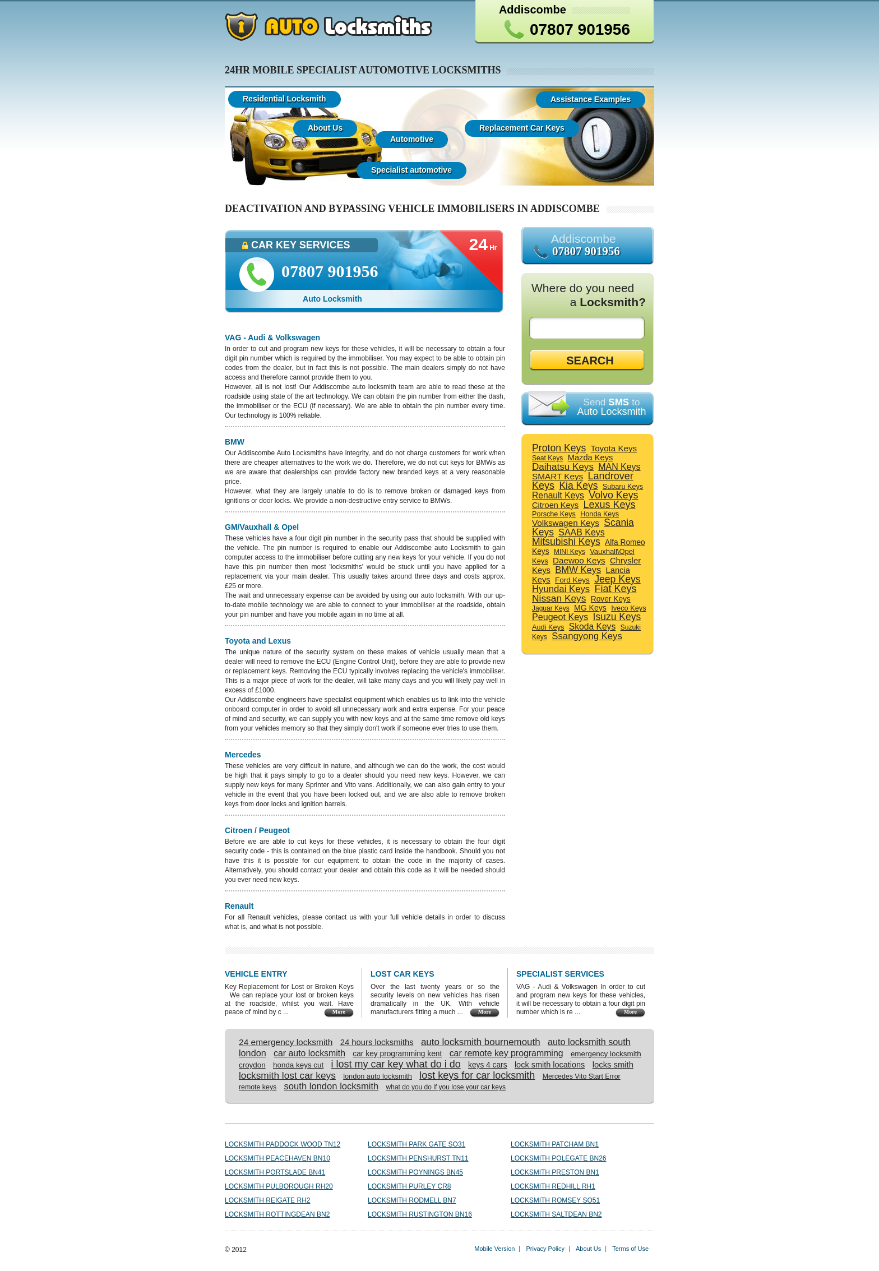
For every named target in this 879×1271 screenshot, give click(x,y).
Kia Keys (578, 485)
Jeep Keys (617, 579)
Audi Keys (548, 627)
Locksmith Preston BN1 (555, 1172)
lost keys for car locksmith (477, 1075)
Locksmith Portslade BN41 (275, 1172)
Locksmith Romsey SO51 (555, 1200)
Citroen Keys (555, 505)
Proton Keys (559, 448)
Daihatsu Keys (563, 466)
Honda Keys (599, 514)
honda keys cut (298, 1065)
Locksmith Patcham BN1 (555, 1144)
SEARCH (589, 360)
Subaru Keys (623, 487)
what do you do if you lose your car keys (446, 1087)
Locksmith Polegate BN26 (559, 1158)
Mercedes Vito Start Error (582, 1076)
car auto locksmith (309, 1053)
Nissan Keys (559, 598)
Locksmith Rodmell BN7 (412, 1200)
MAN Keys (619, 467)
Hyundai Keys (561, 589)
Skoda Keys (592, 626)
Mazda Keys (590, 457)
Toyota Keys (614, 448)
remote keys (257, 1087)
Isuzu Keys (617, 616)
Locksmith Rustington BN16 (420, 1214)
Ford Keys (572, 580)
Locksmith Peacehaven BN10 (277, 1158)
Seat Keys (547, 458)
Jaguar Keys (551, 608)
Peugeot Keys (560, 617)
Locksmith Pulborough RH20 (279, 1186)
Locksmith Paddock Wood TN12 (282, 1144)
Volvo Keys (613, 495)
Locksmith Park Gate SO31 (416, 1144)
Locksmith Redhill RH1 (553, 1186)
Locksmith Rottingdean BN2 (277, 1214)
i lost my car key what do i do (396, 1064)
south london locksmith (331, 1086)
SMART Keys (557, 476)
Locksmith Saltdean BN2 (556, 1214)
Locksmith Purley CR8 (409, 1186)
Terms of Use (630, 1248)
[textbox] (589, 328)
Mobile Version (494, 1248)
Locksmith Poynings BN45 (415, 1172)
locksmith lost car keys (287, 1075)
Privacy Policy (545, 1248)
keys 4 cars (487, 1065)
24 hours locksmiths (377, 1042)
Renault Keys (558, 495)
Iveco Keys (628, 608)
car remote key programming (506, 1053)
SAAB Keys (581, 532)
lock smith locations (550, 1064)
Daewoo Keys (579, 560)
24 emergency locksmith (285, 1042)
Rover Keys (611, 599)
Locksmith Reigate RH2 (267, 1200)
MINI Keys (569, 552)
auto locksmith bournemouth (480, 1042)
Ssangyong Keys (587, 636)
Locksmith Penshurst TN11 (418, 1158)
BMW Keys (578, 570)
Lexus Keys (609, 504)
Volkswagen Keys (565, 523)
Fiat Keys (616, 588)
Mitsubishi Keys (566, 541)
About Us (588, 1248)
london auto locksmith (377, 1076)
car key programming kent (397, 1054)
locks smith (613, 1064)
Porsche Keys (554, 514)
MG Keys (590, 607)
